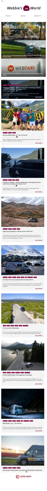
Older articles (40, 474)
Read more (40, 97)
